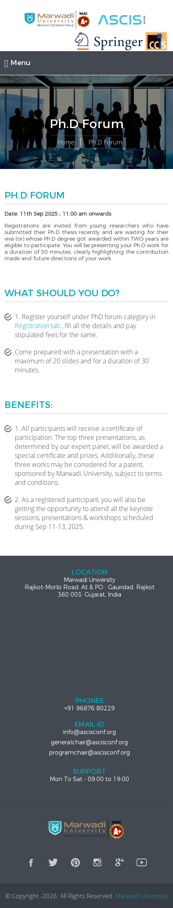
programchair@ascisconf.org (89, 752)
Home (65, 142)
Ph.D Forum (105, 142)
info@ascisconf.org (89, 732)
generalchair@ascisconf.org (89, 742)
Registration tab (37, 325)
